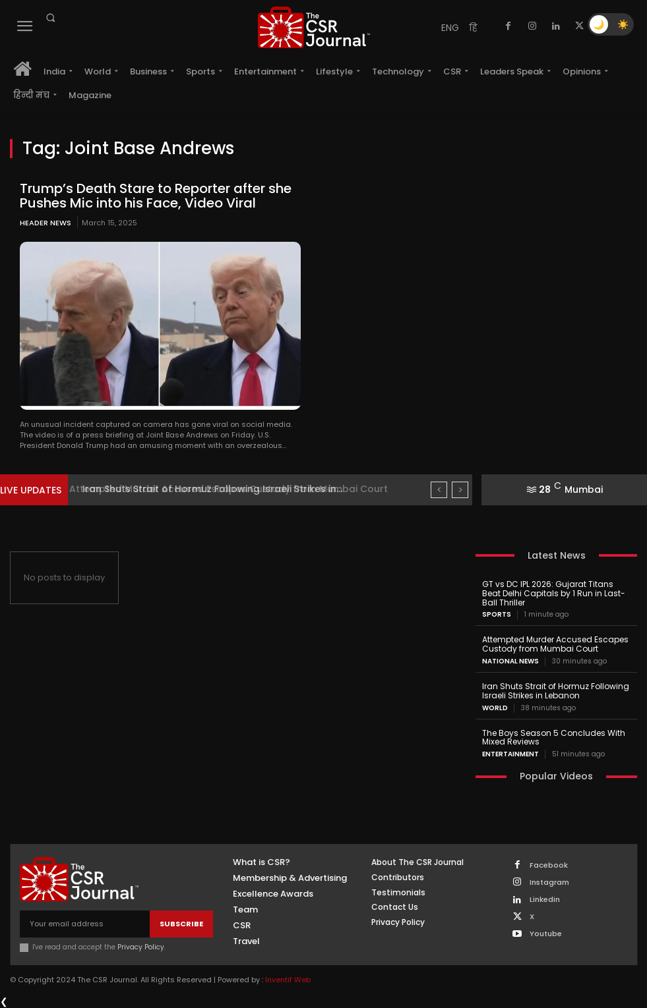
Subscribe (181, 923)
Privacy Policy (140, 947)
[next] (460, 490)
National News (510, 661)
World (495, 707)
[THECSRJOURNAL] (314, 27)
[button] (50, 18)
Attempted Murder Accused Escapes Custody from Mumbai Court (237, 488)
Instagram (549, 882)
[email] (85, 924)
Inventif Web (288, 979)
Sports (496, 614)
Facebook (549, 865)
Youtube (546, 934)
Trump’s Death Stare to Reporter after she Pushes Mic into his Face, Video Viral (156, 195)
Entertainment (510, 754)
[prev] (439, 490)
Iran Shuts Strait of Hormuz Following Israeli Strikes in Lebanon (555, 691)
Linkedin (545, 900)
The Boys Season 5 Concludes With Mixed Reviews (553, 737)
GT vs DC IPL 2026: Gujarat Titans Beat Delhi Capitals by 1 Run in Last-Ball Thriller (553, 593)
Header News (45, 222)
